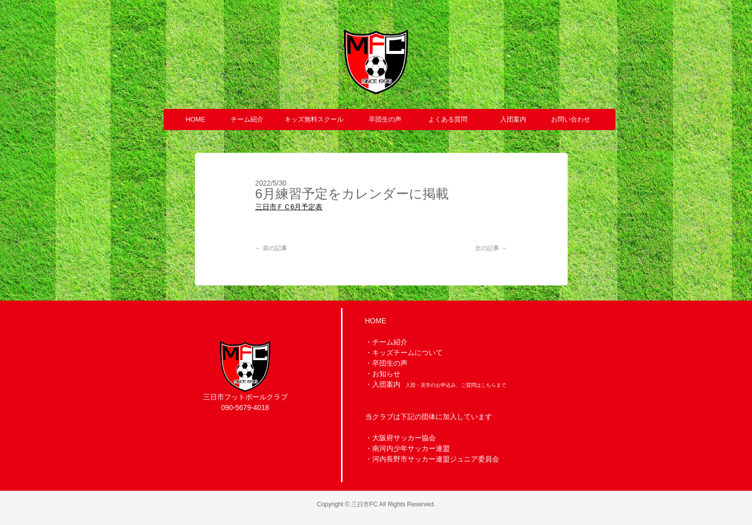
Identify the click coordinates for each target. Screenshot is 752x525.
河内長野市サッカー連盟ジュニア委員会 (435, 459)
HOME (375, 321)
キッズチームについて (407, 352)
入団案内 (386, 384)
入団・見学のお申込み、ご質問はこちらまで (455, 385)
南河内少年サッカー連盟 (411, 448)
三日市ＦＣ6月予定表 (289, 207)
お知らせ (386, 374)
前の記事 (271, 248)
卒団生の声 (389, 363)
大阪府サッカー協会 (404, 438)
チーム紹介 (389, 342)
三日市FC (364, 504)
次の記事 (491, 248)
